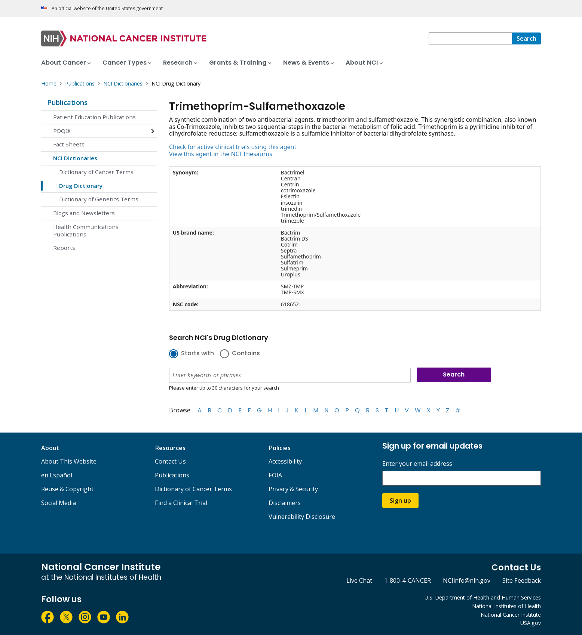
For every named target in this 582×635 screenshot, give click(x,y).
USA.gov (530, 622)
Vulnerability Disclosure (302, 516)
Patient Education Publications (94, 117)
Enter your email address (417, 464)
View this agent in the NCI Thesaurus (220, 154)
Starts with (197, 353)
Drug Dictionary (80, 185)
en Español (56, 475)
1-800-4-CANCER (407, 580)
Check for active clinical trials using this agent (232, 146)
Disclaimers (285, 503)
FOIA (275, 475)
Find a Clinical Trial (181, 503)
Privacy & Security (293, 489)
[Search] (526, 38)
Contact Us (170, 461)
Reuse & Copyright (67, 489)
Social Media (58, 503)
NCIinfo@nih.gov (466, 580)
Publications (67, 102)
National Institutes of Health (506, 606)
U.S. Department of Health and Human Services (483, 597)
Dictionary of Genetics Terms (98, 199)
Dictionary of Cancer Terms (96, 172)
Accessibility (285, 461)
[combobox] (470, 38)
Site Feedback (521, 580)
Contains (246, 353)
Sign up (400, 500)
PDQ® (61, 130)
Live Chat (359, 580)
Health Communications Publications (86, 230)
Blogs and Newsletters (84, 213)
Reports (64, 247)
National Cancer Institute (511, 614)
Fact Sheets (69, 144)
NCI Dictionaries (75, 158)
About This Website (69, 461)
